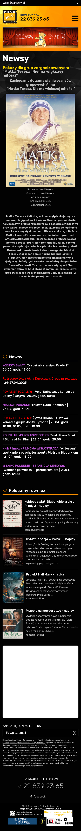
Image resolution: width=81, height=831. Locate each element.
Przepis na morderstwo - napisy (50, 611)
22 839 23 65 (34, 19)
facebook (37, 796)
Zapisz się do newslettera (22, 726)
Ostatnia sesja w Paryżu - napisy (50, 539)
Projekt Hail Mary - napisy (45, 574)
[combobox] (40, 3)
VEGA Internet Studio (50, 809)
